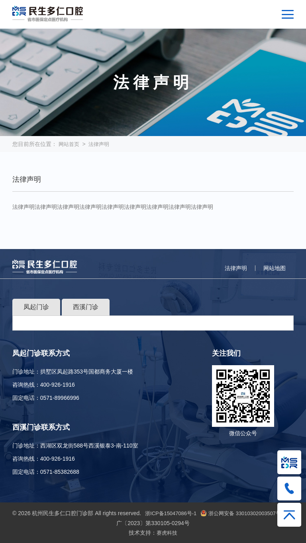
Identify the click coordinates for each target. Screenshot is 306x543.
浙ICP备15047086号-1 (174, 513)
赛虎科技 (167, 532)
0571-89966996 (59, 398)
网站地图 (274, 268)
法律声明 (101, 144)
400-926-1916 (57, 384)
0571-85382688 (59, 472)
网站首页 (70, 144)
